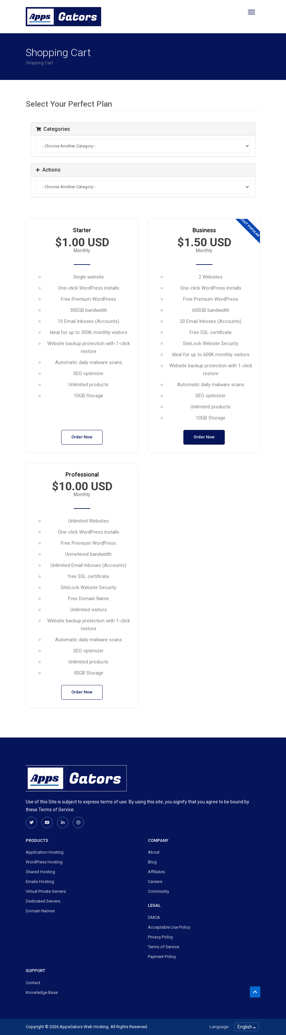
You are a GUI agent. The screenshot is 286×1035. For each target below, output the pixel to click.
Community (158, 891)
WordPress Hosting (44, 862)
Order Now (82, 436)
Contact (33, 982)
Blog (152, 862)
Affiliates (156, 871)
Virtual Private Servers (46, 891)
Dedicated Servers (43, 901)
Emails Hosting (40, 881)
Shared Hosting (40, 871)
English (246, 1026)
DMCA (154, 917)
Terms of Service (163, 946)
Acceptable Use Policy (169, 927)
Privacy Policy (160, 937)
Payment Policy (162, 956)
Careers (155, 881)
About (154, 852)
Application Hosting (45, 852)
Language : (219, 1026)
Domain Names (40, 910)
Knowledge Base (42, 992)
